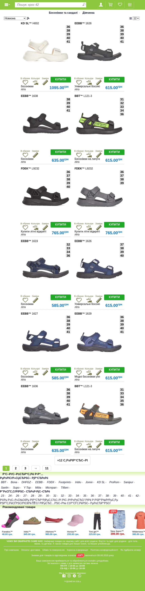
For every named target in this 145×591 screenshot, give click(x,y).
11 (47, 468)
